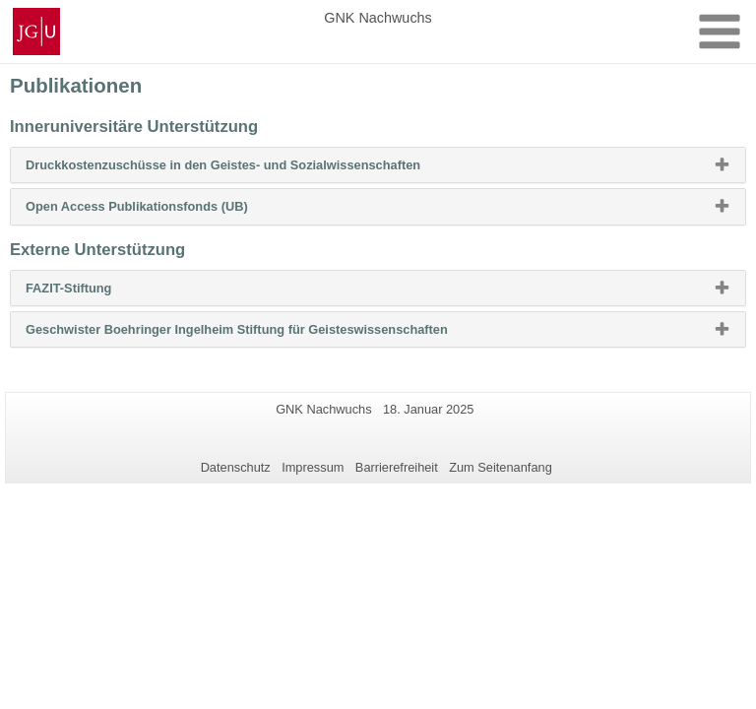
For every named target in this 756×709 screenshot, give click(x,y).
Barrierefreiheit (396, 467)
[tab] (378, 165)
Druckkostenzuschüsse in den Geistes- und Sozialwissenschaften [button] (254, 169)
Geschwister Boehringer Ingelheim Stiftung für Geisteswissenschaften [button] (268, 334)
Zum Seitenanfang (500, 467)
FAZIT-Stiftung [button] (100, 292)
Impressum (313, 467)
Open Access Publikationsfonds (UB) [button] (168, 211)
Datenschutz (236, 467)
